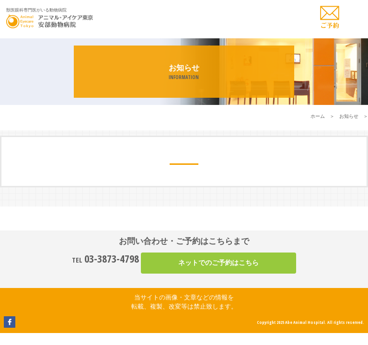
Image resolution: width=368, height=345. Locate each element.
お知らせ (348, 116)
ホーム (317, 116)
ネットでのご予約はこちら (218, 262)
